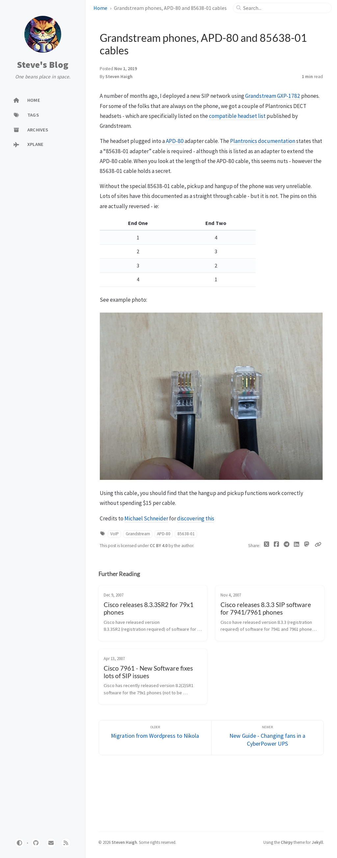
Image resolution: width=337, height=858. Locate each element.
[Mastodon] (307, 544)
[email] (51, 842)
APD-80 (175, 141)
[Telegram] (287, 545)
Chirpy (287, 842)
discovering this (195, 518)
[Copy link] (318, 544)
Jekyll (317, 842)
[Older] (155, 737)
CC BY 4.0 (159, 545)
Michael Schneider (146, 518)
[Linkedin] (296, 545)
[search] (285, 8)
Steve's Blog (42, 64)
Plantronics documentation (262, 141)
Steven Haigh (119, 76)
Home (100, 8)
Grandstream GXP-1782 (272, 95)
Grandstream (138, 534)
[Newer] (267, 737)
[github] (35, 842)
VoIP (114, 534)
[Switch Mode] (19, 842)
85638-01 (186, 534)
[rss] (65, 842)
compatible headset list (237, 116)
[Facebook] (276, 545)
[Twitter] (267, 545)
